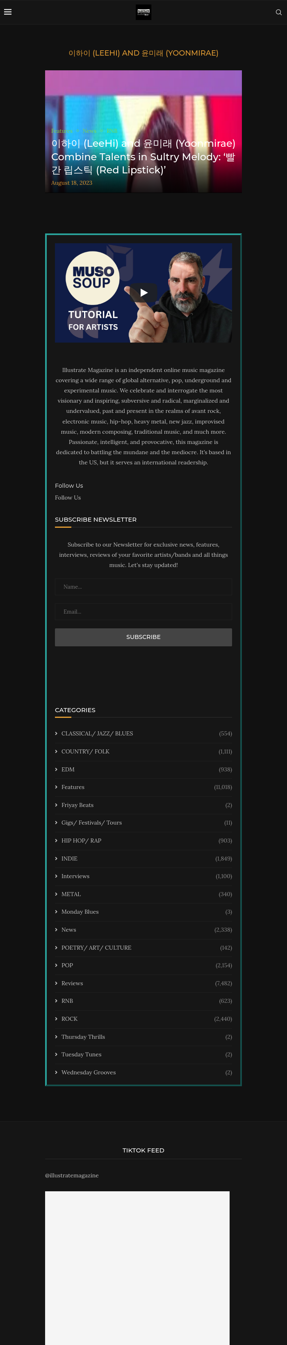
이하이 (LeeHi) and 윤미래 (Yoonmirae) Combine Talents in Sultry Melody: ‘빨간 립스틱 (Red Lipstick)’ (143, 156)
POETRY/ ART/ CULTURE (146, 948)
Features (146, 787)
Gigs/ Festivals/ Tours (146, 823)
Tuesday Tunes (146, 1055)
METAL (146, 894)
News (146, 930)
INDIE (146, 859)
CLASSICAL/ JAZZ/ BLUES (146, 734)
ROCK (146, 1019)
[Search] (279, 12)
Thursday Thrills (146, 1037)
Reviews (146, 984)
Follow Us (68, 497)
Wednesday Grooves (146, 1073)
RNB (146, 1001)
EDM (146, 770)
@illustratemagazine (72, 1175)
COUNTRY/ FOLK (146, 752)
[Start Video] (143, 293)
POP (146, 966)
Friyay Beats (146, 805)
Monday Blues (146, 912)
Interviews (146, 876)
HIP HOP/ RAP (146, 841)
